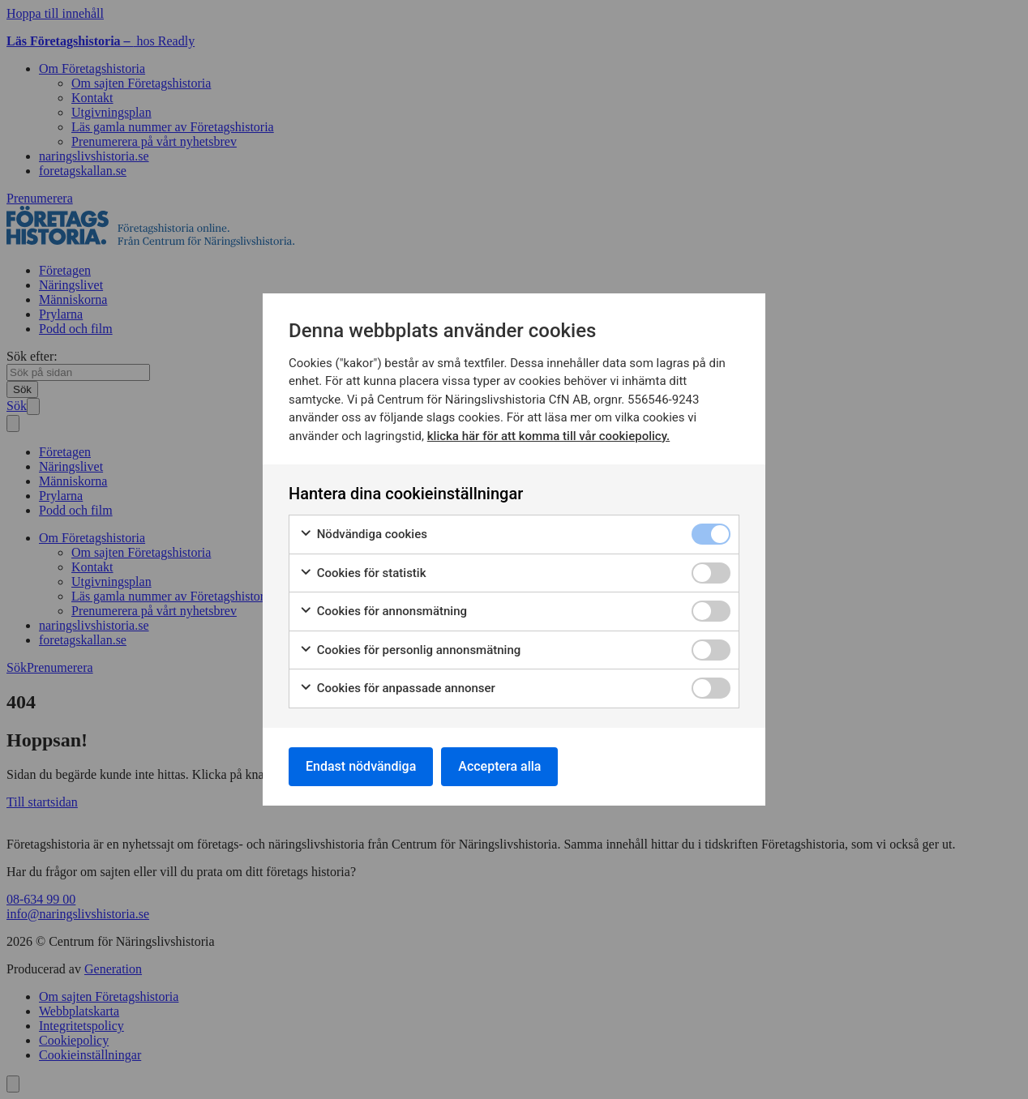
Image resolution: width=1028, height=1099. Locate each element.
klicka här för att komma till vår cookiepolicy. (548, 436)
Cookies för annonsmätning (383, 611)
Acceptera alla (499, 766)
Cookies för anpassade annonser (397, 688)
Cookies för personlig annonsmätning (409, 650)
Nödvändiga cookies (363, 534)
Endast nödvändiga (361, 766)
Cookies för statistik (362, 573)
